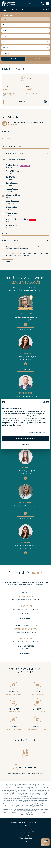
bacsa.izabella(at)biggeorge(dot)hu (25, 506)
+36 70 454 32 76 (25, 548)
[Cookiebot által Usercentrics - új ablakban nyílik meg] (41, 402)
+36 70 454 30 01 (25, 509)
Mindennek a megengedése (25, 438)
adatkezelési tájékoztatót (15, 253)
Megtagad (25, 444)
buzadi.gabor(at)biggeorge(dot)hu (25, 317)
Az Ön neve (5, 131)
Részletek (22, 102)
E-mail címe (6, 139)
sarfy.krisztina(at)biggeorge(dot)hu (25, 357)
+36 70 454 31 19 (25, 399)
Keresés (13, 59)
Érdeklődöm (45, 842)
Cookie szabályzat (25, 835)
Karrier (25, 841)
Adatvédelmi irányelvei (33, 813)
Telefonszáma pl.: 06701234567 (12, 146)
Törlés (37, 59)
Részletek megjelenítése (37, 432)
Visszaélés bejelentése (25, 838)
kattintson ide (13, 124)
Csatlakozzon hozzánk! (28, 767)
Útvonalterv (25, 618)
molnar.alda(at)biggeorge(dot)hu (25, 545)
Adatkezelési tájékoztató (25, 829)
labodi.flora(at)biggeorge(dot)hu (25, 471)
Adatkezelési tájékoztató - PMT (25, 832)
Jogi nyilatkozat (25, 826)
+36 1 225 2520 (25, 740)
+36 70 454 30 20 (25, 360)
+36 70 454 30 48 (25, 474)
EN (30, 3)
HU (26, 3)
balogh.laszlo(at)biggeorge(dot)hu (25, 396)
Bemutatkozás (25, 329)
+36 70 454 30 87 (25, 320)
